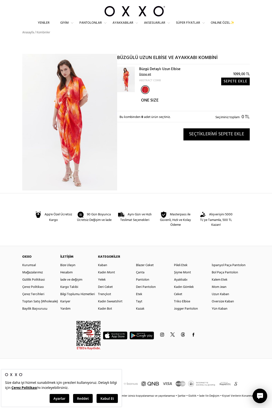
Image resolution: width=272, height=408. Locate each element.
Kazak (140, 317)
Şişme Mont (182, 281)
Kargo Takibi (69, 295)
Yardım (65, 317)
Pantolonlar (90, 26)
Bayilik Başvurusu (34, 317)
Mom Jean (219, 295)
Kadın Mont (106, 281)
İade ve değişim (71, 288)
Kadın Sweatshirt (110, 310)
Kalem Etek (219, 288)
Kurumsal (29, 274)
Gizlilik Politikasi (33, 288)
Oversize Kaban (223, 310)
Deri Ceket (105, 295)
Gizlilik (192, 404)
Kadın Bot (105, 317)
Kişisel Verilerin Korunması (238, 404)
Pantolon (142, 288)
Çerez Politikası (33, 295)
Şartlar (182, 404)
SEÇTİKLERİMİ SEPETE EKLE (216, 142)
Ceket (178, 303)
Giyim (64, 26)
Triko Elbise (182, 310)
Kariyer (65, 310)
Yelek (102, 288)
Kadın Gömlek (184, 295)
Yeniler (44, 26)
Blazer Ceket (145, 274)
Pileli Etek (181, 274)
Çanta (140, 281)
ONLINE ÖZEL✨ (222, 26)
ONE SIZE (150, 108)
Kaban (102, 274)
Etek (139, 303)
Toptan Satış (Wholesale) (40, 310)
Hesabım (66, 281)
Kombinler (43, 41)
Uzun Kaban (220, 303)
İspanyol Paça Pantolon (229, 274)
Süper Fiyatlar (188, 26)
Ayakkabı (180, 288)
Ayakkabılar (123, 26)
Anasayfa (28, 41)
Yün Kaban (219, 317)
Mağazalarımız (32, 281)
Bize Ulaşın (68, 274)
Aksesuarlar (154, 26)
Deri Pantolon (146, 295)
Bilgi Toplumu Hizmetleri (77, 303)
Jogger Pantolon (186, 317)
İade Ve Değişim (209, 404)
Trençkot (104, 303)
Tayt (139, 310)
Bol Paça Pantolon (225, 281)
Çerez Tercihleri (33, 303)
